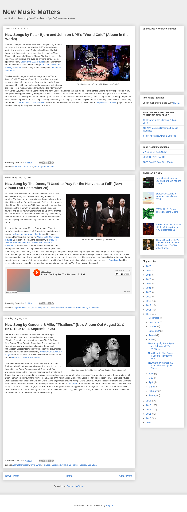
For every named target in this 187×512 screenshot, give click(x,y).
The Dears (70, 307)
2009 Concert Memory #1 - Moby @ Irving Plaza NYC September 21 (168, 227)
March (152, 386)
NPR (14, 166)
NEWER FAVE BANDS (154, 157)
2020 (149, 292)
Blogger (109, 505)
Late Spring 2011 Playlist (32, 62)
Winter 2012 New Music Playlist (25, 357)
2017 (149, 305)
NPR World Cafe (25, 166)
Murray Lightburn (40, 307)
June (151, 373)
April (151, 382)
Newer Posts (12, 476)
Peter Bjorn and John (44, 166)
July (151, 339)
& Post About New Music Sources (159, 136)
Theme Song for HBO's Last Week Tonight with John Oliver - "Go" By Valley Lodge (167, 244)
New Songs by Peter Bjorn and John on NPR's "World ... (161, 346)
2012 (149, 409)
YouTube (73, 383)
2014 (149, 401)
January (153, 395)
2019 (149, 296)
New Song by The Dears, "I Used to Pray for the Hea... (160, 356)
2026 (149, 266)
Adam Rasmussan (20, 465)
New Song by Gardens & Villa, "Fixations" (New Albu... (160, 365)
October (153, 326)
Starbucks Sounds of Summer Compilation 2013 (166, 196)
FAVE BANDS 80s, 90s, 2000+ (158, 162)
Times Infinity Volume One (88, 307)
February (153, 391)
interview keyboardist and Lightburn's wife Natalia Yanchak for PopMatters (31, 243)
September (154, 331)
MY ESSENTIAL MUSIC (155, 152)
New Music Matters (31, 11)
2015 (149, 314)
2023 (149, 279)
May (151, 378)
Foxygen (47, 465)
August (152, 335)
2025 (149, 270)
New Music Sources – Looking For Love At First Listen (168, 181)
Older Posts (125, 476)
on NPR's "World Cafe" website (30, 102)
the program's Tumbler (106, 102)
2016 (149, 309)
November (154, 322)
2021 (149, 288)
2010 (149, 418)
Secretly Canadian (88, 465)
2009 (149, 422)
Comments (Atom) (75, 486)
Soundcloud (114, 260)
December (154, 318)
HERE (176, 103)
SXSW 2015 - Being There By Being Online (167, 210)
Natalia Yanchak (56, 307)
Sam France (72, 465)
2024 (149, 275)
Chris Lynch (35, 465)
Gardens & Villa (59, 465)
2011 (149, 414)
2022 (149, 283)
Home (69, 476)
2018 (149, 301)
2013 (149, 405)
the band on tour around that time (27, 234)
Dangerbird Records (21, 307)
